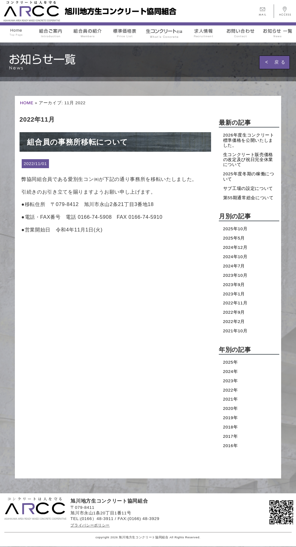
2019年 (230, 417)
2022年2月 (234, 321)
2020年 (230, 408)
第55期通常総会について (248, 197)
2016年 (230, 445)
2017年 (230, 436)
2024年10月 (235, 256)
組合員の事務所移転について (77, 142)
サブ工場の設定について (248, 188)
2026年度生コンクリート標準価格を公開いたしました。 (248, 140)
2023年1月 (234, 294)
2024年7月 (234, 266)
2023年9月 (234, 284)
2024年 (230, 371)
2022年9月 (234, 312)
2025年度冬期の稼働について (248, 176)
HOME (26, 103)
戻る (280, 62)
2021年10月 (235, 331)
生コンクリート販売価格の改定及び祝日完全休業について (248, 159)
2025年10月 (235, 228)
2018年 (230, 427)
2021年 (230, 399)
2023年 (230, 381)
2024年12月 (235, 247)
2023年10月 (235, 275)
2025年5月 (234, 238)
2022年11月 (235, 303)
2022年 (230, 390)
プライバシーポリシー (90, 525)
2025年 (230, 362)
